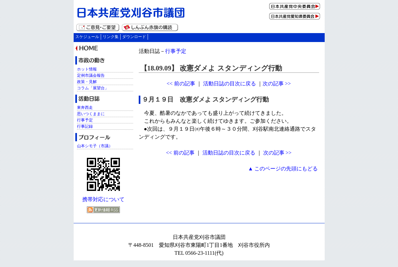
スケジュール (87, 36)
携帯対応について (103, 199)
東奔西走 (85, 107)
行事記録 (85, 126)
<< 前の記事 (180, 83)
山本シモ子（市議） (95, 146)
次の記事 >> (277, 83)
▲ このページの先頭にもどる (283, 168)
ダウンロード (134, 36)
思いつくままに (91, 113)
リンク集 (111, 36)
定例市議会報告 (91, 75)
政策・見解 (87, 81)
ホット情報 (87, 69)
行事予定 (175, 51)
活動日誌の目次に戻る (229, 83)
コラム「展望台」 (93, 88)
